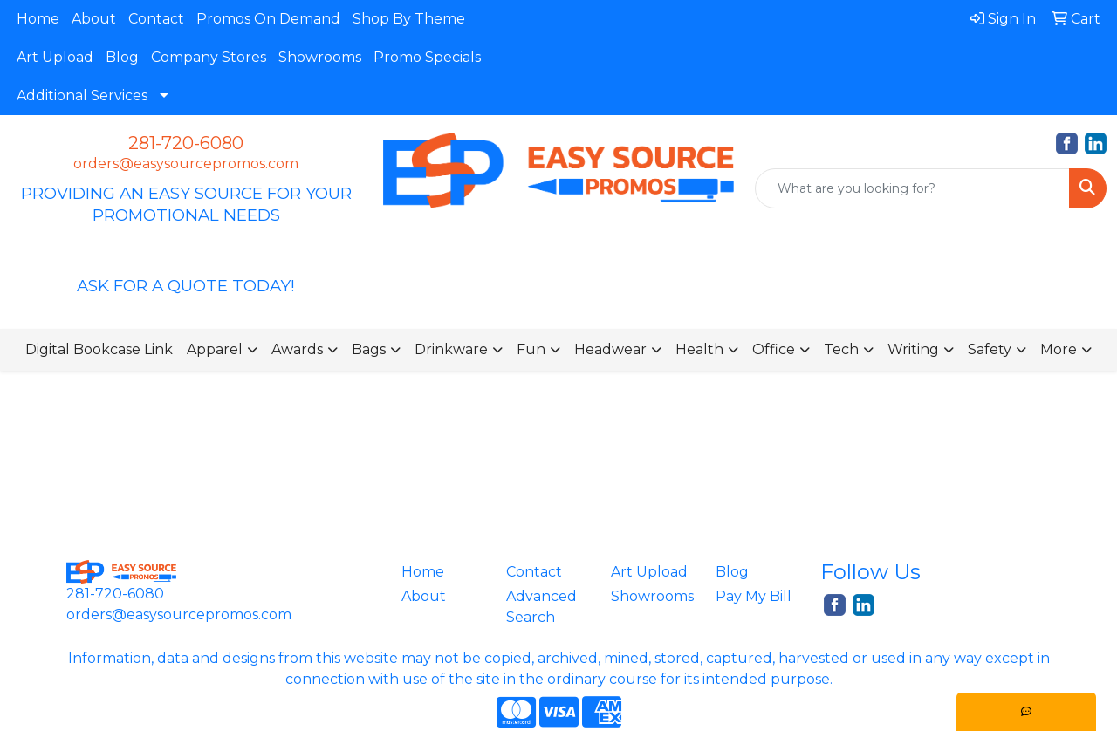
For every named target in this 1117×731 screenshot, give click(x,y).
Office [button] (773, 349)
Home (38, 18)
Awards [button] (297, 349)
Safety (989, 349)
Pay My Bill (753, 596)
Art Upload (55, 57)
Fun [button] (531, 349)
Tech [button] (841, 349)
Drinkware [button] (451, 349)
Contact (156, 18)
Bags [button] (369, 349)
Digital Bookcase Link (99, 349)
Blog (122, 57)
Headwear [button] (610, 349)
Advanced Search (541, 606)
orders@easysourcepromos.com (185, 163)
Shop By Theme (409, 18)
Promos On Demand (268, 18)
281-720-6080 (185, 143)
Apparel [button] (215, 349)
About (94, 18)
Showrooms (319, 57)
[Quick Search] (912, 188)
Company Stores (208, 57)
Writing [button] (913, 349)
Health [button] (699, 349)
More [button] (1058, 349)
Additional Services (82, 95)
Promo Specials (427, 57)
